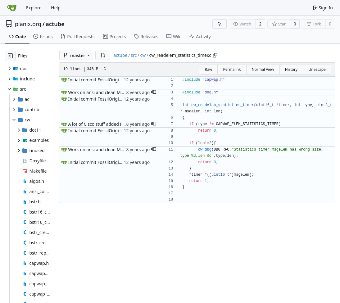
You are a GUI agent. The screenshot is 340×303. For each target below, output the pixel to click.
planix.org (28, 24)
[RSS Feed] (219, 24)
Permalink (232, 69)
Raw (208, 69)
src (134, 55)
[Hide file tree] (10, 56)
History (291, 69)
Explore (33, 8)
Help (56, 8)
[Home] (11, 7)
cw (143, 55)
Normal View (263, 69)
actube (55, 24)
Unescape (316, 69)
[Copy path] (215, 55)
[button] (102, 55)
